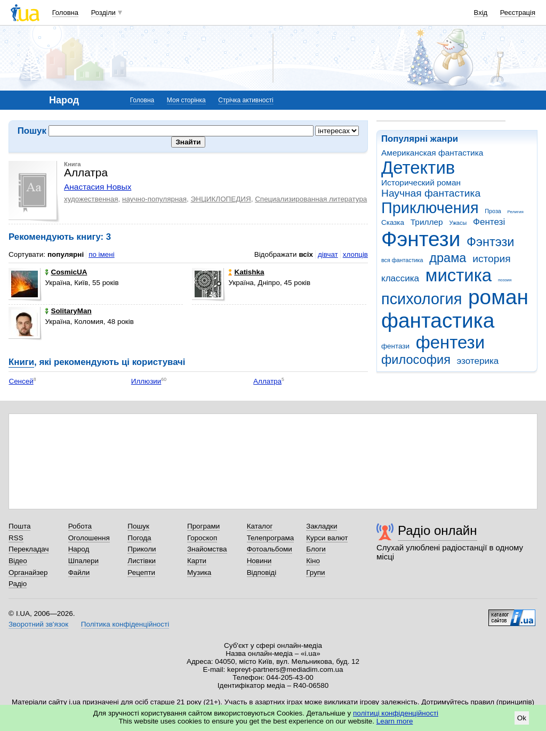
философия (416, 360)
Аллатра (267, 381)
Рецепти (141, 572)
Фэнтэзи (490, 242)
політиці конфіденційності (395, 713)
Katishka (246, 272)
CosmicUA (66, 272)
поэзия (504, 280)
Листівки (141, 561)
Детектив (418, 167)
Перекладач (29, 549)
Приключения (430, 207)
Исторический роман (421, 182)
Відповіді (262, 572)
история (491, 258)
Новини (259, 561)
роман (498, 297)
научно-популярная (154, 199)
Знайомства (207, 549)
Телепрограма (270, 538)
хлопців (355, 254)
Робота (80, 526)
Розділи (103, 13)
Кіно (313, 561)
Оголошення (89, 538)
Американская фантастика (432, 152)
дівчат (328, 254)
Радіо (18, 584)
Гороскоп (202, 538)
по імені (102, 254)
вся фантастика (402, 260)
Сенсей (21, 381)
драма (447, 258)
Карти (196, 561)
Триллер (427, 221)
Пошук (138, 526)
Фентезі (489, 222)
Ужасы (458, 223)
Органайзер (28, 572)
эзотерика (478, 361)
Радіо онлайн (437, 530)
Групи (315, 572)
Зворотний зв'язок (38, 624)
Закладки (321, 526)
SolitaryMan (68, 311)
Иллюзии (146, 381)
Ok (521, 718)
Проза (493, 211)
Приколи (141, 549)
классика (400, 278)
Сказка (392, 222)
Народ (79, 549)
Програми (203, 526)
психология (421, 298)
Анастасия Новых (97, 186)
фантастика (437, 320)
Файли (79, 572)
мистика (458, 275)
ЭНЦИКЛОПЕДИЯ (221, 199)
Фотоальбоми (269, 549)
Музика (199, 572)
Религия (516, 211)
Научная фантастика (430, 193)
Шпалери (83, 561)
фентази (395, 346)
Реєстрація (517, 13)
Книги (21, 362)
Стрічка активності (245, 100)
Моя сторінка (186, 100)
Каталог (260, 526)
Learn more (394, 721)
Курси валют (327, 538)
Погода (139, 538)
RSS (16, 538)
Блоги (316, 549)
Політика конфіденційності (125, 624)
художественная (91, 199)
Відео (18, 561)
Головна (65, 13)
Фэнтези (420, 239)
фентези (450, 342)
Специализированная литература (311, 199)
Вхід (481, 13)
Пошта (19, 526)
